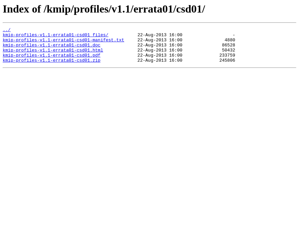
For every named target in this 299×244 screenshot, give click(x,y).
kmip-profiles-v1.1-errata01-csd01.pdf (52, 61)
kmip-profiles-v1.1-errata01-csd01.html (53, 55)
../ (6, 30)
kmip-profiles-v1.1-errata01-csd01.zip (52, 67)
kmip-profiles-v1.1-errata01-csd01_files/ (55, 37)
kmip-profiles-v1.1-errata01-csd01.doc (52, 49)
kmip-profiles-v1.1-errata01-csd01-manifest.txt (63, 43)
